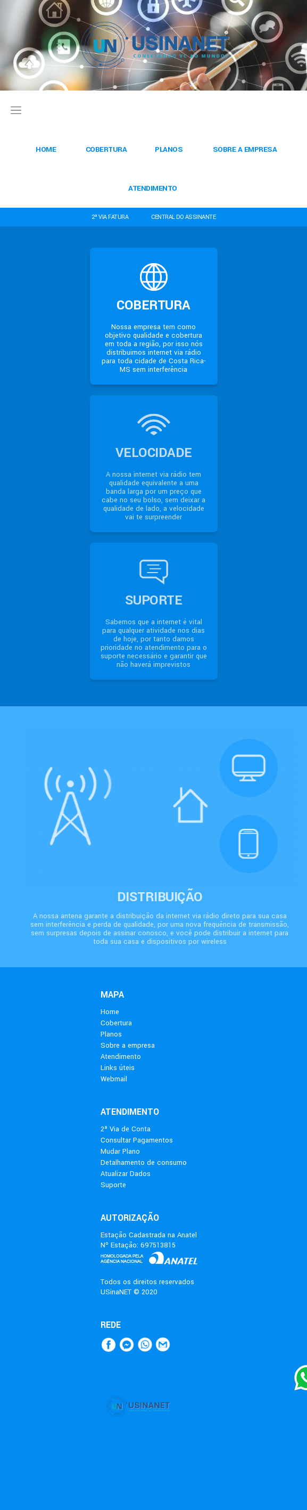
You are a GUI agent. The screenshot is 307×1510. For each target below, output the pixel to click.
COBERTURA (106, 149)
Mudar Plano (120, 1151)
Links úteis (118, 1068)
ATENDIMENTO (152, 188)
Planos (111, 1034)
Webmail (114, 1079)
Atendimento (121, 1056)
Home (110, 1012)
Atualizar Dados (126, 1174)
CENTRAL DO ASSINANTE (183, 217)
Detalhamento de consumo (144, 1162)
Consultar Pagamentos (137, 1140)
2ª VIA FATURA (110, 217)
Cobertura (116, 1023)
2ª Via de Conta (126, 1129)
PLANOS (168, 149)
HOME (46, 149)
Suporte (113, 1185)
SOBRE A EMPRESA (245, 149)
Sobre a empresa (128, 1045)
